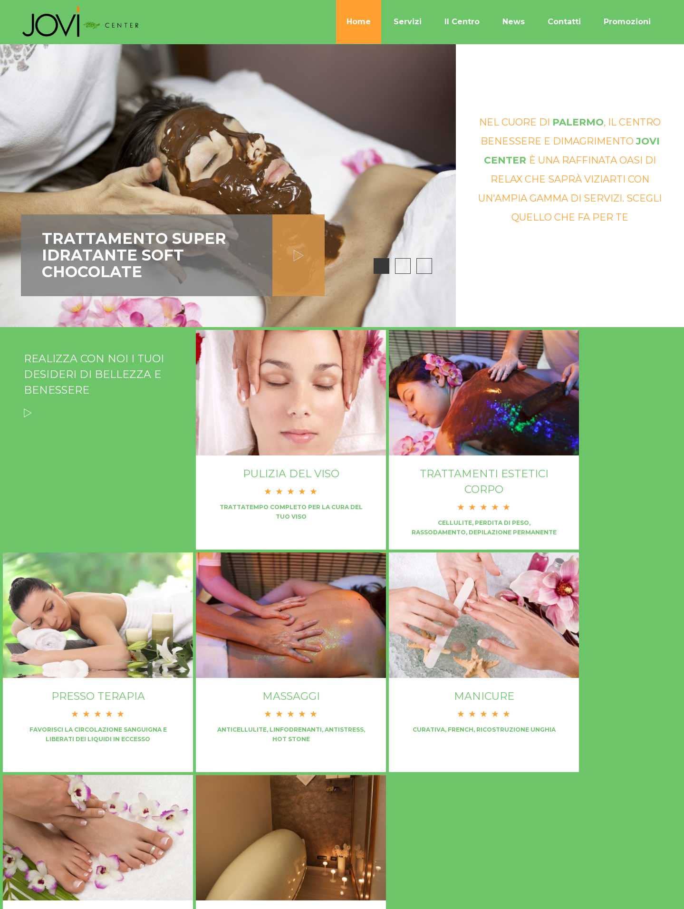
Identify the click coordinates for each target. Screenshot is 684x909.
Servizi (408, 21)
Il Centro (462, 21)
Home (359, 21)
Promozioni (627, 21)
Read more (28, 428)
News (513, 21)
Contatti (564, 21)
